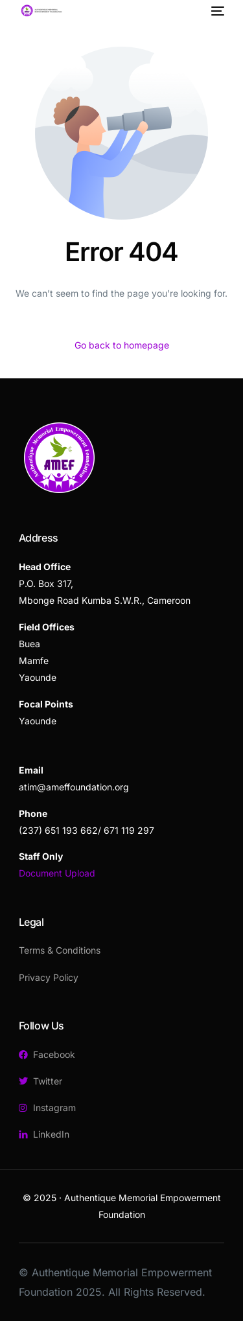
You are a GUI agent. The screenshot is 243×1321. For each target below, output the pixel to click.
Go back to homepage (122, 344)
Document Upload (57, 873)
